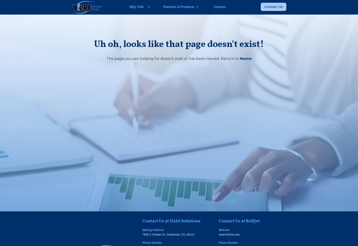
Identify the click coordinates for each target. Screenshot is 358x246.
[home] (87, 7)
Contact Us (273, 7)
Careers (220, 7)
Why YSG (136, 7)
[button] (138, 7)
